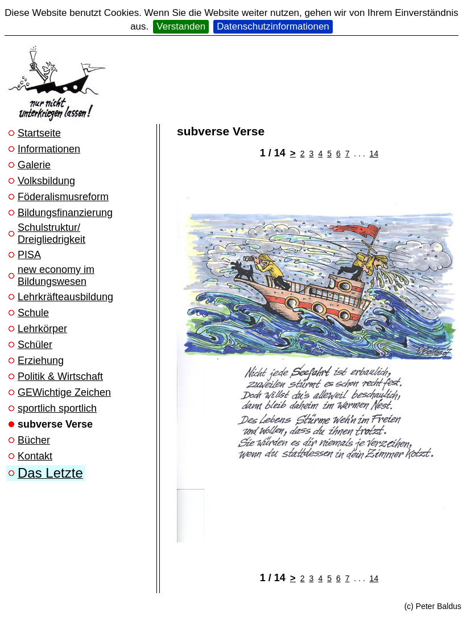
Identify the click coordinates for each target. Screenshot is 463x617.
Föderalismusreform (63, 196)
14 (374, 153)
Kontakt (35, 456)
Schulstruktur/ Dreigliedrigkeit (51, 233)
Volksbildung (46, 181)
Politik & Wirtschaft (60, 376)
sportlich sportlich (57, 408)
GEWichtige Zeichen (64, 392)
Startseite (39, 133)
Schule (33, 312)
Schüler (35, 344)
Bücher (34, 440)
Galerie (34, 165)
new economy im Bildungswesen (56, 275)
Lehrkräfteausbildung (65, 297)
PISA (29, 254)
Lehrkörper (42, 328)
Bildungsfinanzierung (65, 212)
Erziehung (41, 360)
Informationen (49, 149)
